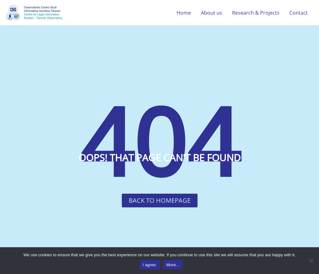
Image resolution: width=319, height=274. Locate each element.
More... (172, 264)
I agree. (150, 264)
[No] (311, 260)
